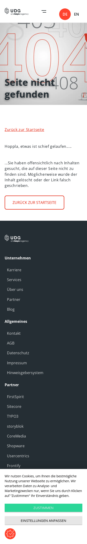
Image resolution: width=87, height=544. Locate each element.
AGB (10, 343)
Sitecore (14, 406)
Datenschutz (18, 352)
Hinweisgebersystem (25, 372)
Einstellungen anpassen (43, 520)
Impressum (17, 362)
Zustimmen (43, 507)
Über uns (15, 289)
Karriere (14, 269)
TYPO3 (12, 416)
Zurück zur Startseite (24, 129)
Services (14, 279)
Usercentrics (18, 455)
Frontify (13, 465)
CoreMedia (16, 436)
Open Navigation (44, 11)
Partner (13, 299)
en (76, 14)
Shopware (16, 445)
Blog (11, 309)
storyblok (15, 426)
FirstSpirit (15, 396)
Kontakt (14, 333)
